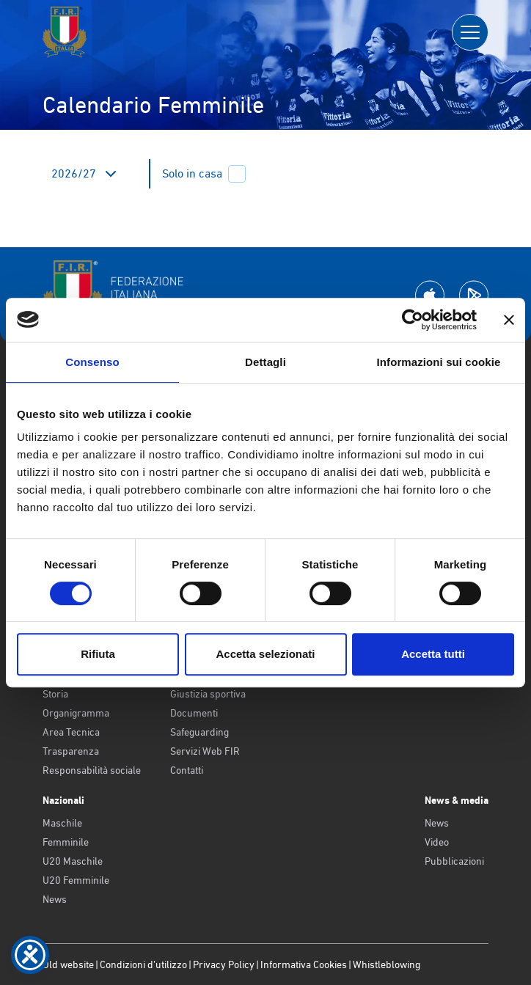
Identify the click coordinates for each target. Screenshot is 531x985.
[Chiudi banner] (509, 320)
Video (437, 842)
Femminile (66, 842)
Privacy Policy (223, 964)
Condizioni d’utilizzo (143, 964)
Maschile (62, 823)
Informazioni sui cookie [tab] (439, 362)
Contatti (186, 770)
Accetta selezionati (265, 654)
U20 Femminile (76, 880)
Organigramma (76, 713)
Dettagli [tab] (265, 362)
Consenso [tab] (92, 362)
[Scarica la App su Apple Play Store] (429, 295)
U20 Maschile (73, 861)
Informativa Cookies (303, 964)
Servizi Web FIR (205, 751)
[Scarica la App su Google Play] (473, 295)
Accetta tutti (433, 654)
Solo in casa (204, 174)
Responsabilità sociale (92, 770)
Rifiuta (98, 654)
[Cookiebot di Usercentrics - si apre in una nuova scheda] (412, 320)
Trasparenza (71, 751)
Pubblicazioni (454, 861)
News (55, 899)
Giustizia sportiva (208, 694)
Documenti (194, 713)
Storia (55, 694)
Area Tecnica (71, 732)
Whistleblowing (386, 964)
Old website (68, 964)
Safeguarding (199, 732)
